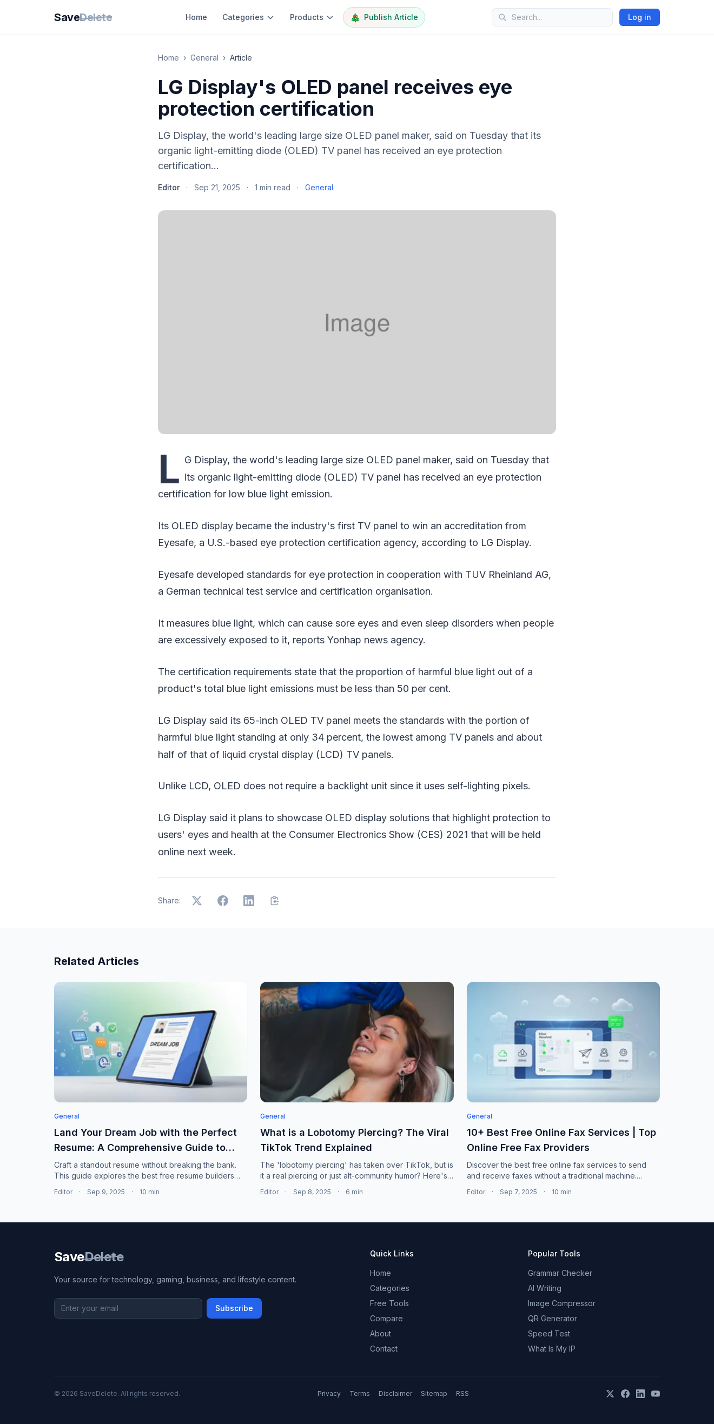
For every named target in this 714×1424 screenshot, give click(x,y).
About (380, 1333)
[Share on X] (197, 900)
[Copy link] (275, 900)
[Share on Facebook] (223, 900)
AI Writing (544, 1288)
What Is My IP (552, 1348)
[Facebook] (625, 1393)
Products (312, 17)
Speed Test (549, 1333)
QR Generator (552, 1318)
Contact (384, 1348)
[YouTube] (655, 1393)
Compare (386, 1318)
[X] (610, 1393)
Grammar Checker (560, 1272)
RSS (462, 1393)
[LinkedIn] (640, 1393)
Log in (639, 17)
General (204, 57)
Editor (169, 187)
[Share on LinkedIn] (249, 900)
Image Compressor (562, 1303)
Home (196, 17)
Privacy (329, 1393)
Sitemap (434, 1393)
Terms (359, 1393)
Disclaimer (395, 1393)
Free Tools (389, 1303)
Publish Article (384, 17)
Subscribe (234, 1308)
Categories (248, 17)
